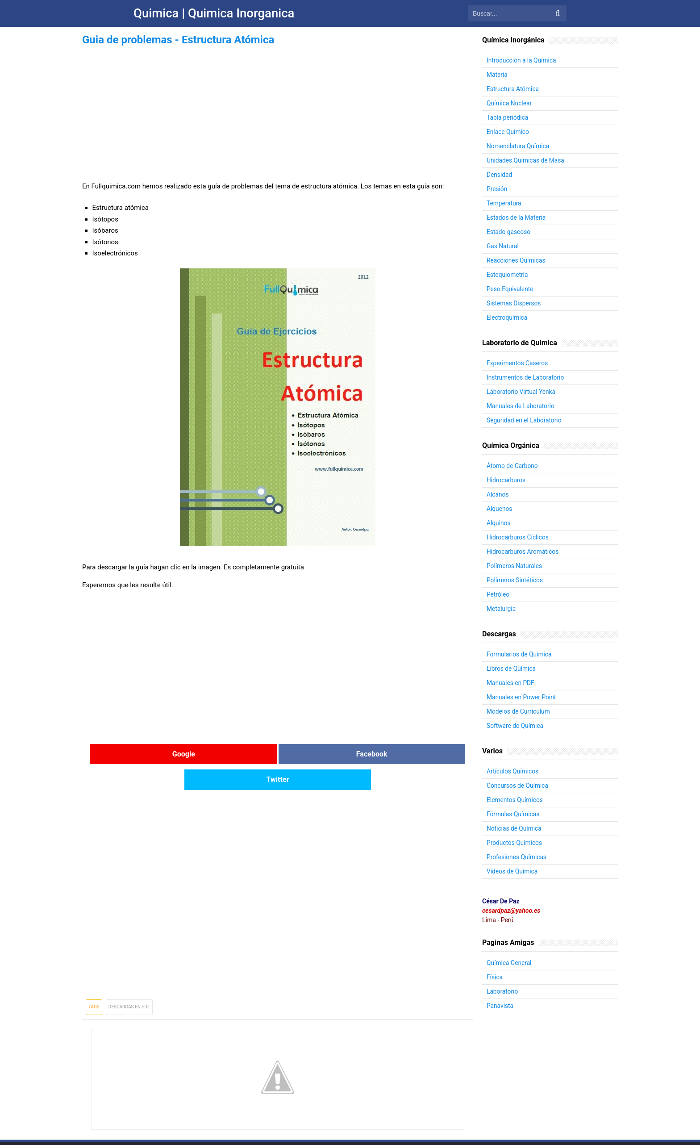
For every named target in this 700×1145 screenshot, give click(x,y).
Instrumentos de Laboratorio (526, 377)
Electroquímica (507, 317)
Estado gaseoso (509, 231)
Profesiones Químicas (517, 857)
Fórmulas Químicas (514, 814)
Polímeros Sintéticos (515, 580)
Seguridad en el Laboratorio (525, 420)
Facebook (277, 754)
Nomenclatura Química (518, 146)
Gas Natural (503, 246)
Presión (497, 188)
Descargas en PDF (129, 981)
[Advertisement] (278, 111)
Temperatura (504, 203)
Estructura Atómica (513, 88)
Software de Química (516, 725)
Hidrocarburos (506, 480)
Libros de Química (512, 668)
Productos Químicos (515, 842)
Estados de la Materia (517, 217)
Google (147, 754)
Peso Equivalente (510, 289)
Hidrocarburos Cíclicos (518, 537)
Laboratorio (503, 991)
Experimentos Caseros (518, 363)
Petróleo (498, 594)
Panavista (500, 1005)
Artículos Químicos (513, 771)
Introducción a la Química (522, 60)
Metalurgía (502, 608)
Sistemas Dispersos (514, 303)
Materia (497, 74)
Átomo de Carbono (513, 465)
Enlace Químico (508, 131)
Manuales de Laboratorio (521, 406)
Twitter (407, 754)
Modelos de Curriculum (519, 711)
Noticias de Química (514, 828)
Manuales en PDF (511, 682)
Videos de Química (513, 871)
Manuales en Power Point (522, 697)
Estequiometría (508, 274)
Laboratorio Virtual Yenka (522, 391)
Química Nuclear (510, 103)
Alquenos (500, 508)
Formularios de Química (520, 654)
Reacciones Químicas (516, 260)
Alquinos (499, 523)
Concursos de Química (518, 785)
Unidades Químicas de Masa (526, 160)
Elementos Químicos (515, 799)
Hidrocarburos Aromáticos (523, 551)
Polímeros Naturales (515, 565)
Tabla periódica (508, 117)
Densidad (499, 174)
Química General (510, 962)
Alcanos (498, 494)
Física (495, 977)
